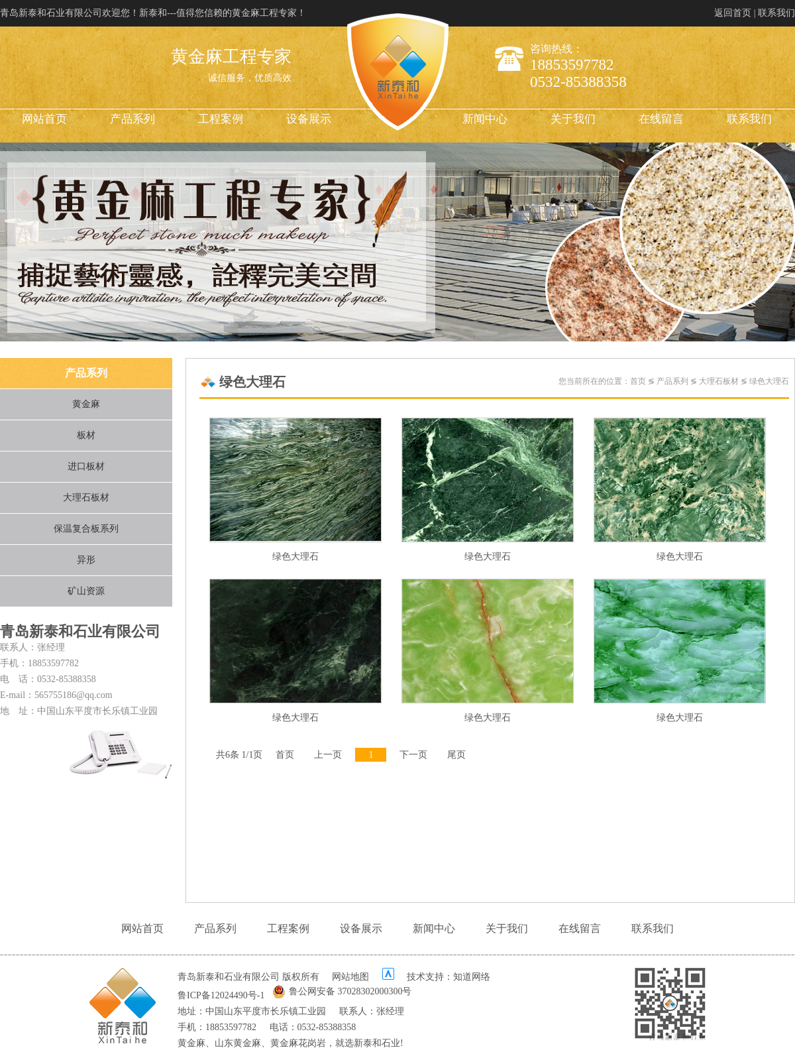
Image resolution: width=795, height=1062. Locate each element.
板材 (86, 435)
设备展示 (308, 119)
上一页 (328, 755)
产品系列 (132, 119)
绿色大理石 (769, 381)
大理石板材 (86, 497)
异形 (86, 560)
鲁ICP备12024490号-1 (221, 995)
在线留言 (661, 119)
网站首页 (44, 119)
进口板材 (86, 466)
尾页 (456, 755)
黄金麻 (86, 404)
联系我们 (776, 13)
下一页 (413, 755)
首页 (638, 381)
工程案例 (220, 119)
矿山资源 (86, 591)
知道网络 (471, 977)
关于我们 (573, 119)
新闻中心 (484, 119)
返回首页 (732, 13)
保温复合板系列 (86, 529)
